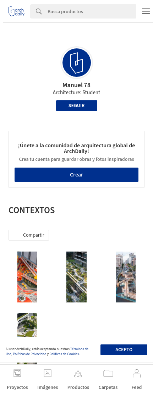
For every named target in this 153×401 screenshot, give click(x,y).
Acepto (123, 349)
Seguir (76, 105)
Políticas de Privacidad (29, 354)
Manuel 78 (76, 85)
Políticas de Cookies (64, 354)
